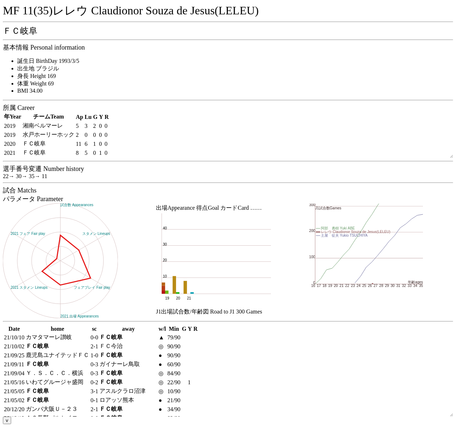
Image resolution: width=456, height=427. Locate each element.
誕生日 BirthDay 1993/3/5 (48, 61)
